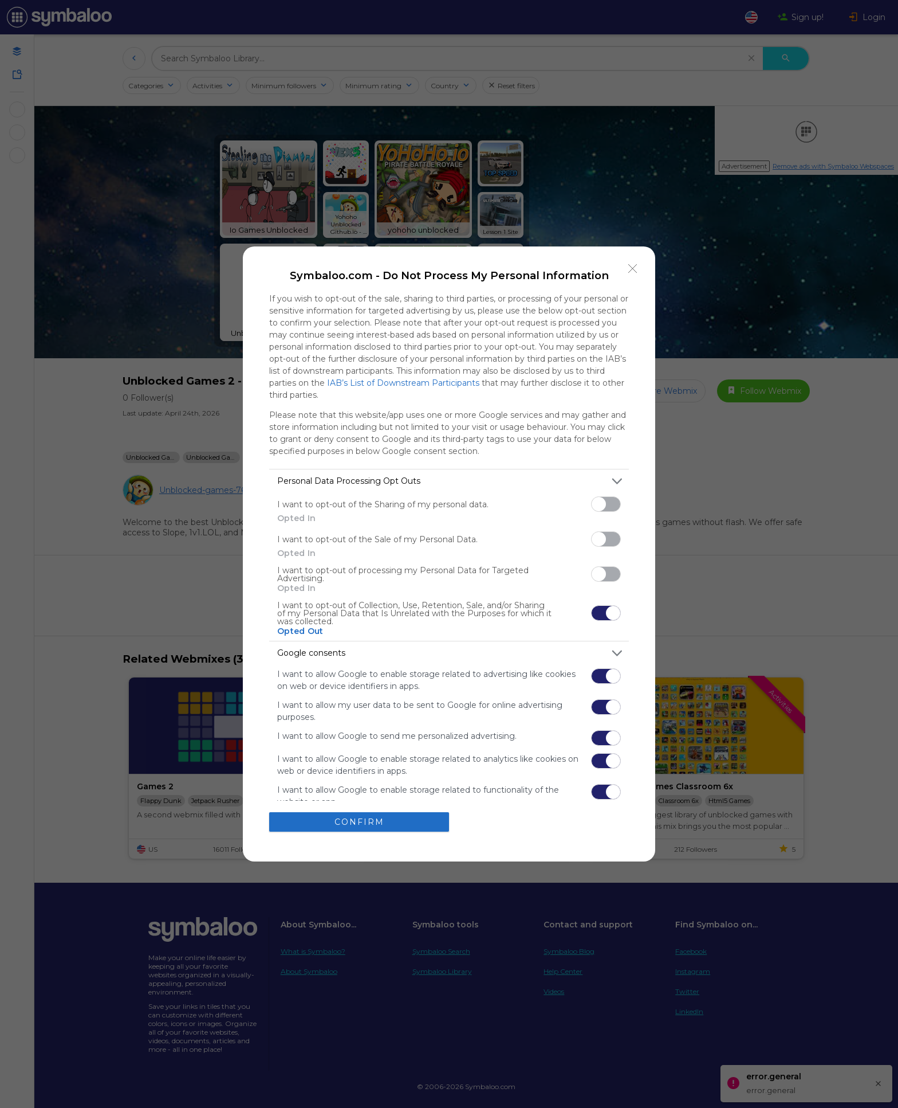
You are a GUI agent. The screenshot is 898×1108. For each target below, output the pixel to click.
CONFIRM (359, 822)
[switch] (606, 504)
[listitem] (449, 481)
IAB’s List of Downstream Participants (403, 383)
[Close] (633, 269)
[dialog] (449, 554)
